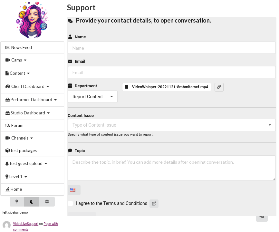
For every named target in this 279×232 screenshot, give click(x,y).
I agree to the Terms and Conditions (111, 203)
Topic (76, 150)
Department (82, 85)
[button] (219, 87)
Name (77, 36)
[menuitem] (32, 47)
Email (76, 61)
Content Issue (81, 115)
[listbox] (93, 97)
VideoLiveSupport (26, 224)
